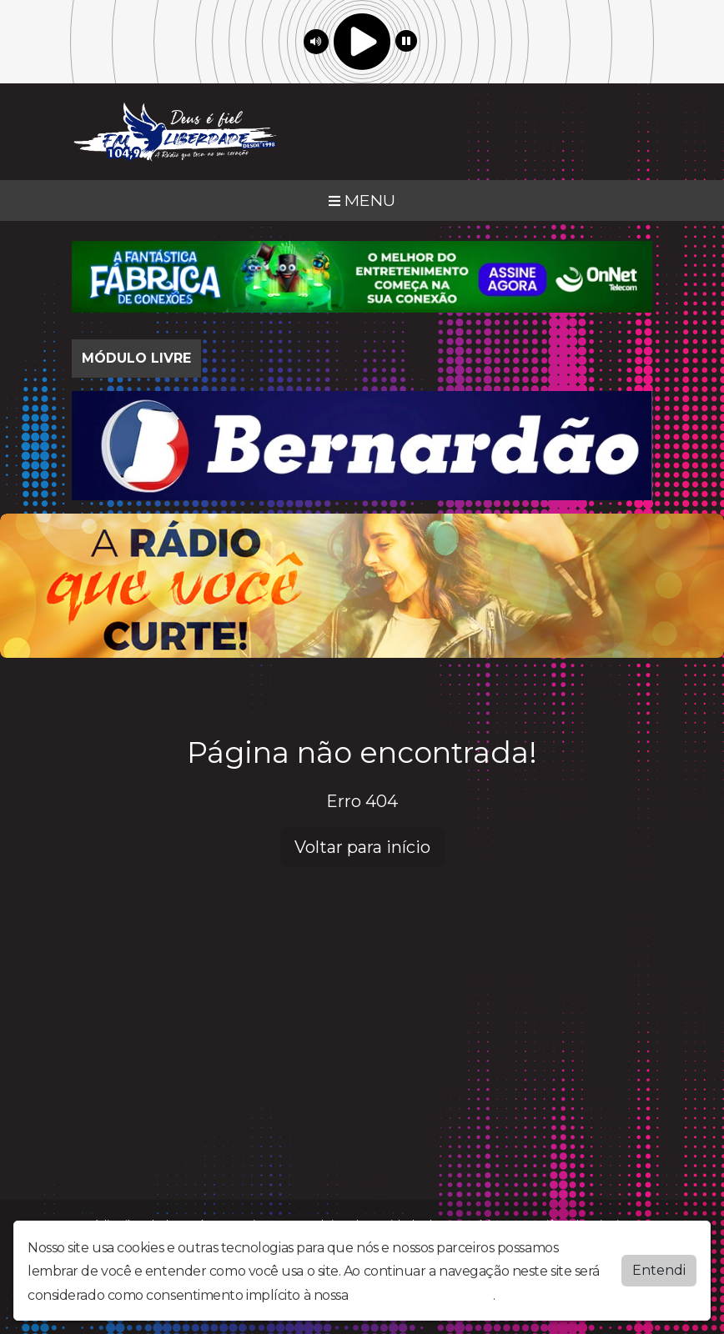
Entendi (659, 1270)
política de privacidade (422, 1295)
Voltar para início (362, 847)
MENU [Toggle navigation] (362, 200)
